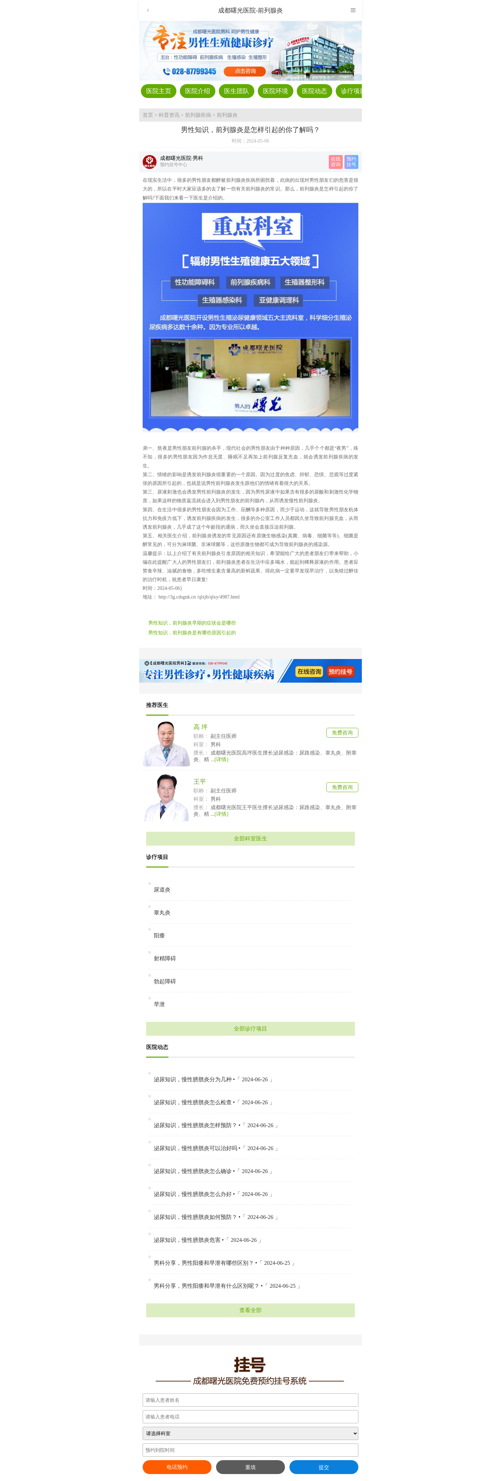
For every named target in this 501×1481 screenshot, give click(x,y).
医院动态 (314, 91)
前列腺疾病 (198, 115)
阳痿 (159, 935)
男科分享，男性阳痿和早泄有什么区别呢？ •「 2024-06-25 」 (228, 1286)
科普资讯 (169, 115)
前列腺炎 (227, 115)
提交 (324, 1467)
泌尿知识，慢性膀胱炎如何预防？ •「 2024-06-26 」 (217, 1217)
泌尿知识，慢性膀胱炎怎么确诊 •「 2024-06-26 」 (214, 1171)
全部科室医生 (250, 838)
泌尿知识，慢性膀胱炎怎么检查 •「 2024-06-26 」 (214, 1102)
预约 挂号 (351, 161)
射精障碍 (165, 958)
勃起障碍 (165, 981)
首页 (148, 115)
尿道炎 (162, 890)
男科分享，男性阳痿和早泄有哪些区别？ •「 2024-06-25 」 (225, 1263)
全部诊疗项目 (250, 1029)
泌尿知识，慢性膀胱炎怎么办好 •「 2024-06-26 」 (214, 1194)
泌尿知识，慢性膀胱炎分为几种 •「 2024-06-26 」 (214, 1079)
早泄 (159, 1004)
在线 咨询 (336, 161)
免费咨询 (342, 732)
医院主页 (158, 91)
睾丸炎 (162, 913)
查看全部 (250, 1310)
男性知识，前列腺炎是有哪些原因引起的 (192, 632)
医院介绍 (197, 91)
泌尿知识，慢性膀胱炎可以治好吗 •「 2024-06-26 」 (217, 1148)
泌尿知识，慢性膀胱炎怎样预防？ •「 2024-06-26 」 (217, 1125)
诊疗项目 (353, 91)
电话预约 (177, 1467)
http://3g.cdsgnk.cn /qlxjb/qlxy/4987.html (198, 597)
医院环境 (275, 91)
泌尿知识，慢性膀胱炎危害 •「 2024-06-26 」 (209, 1240)
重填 (250, 1467)
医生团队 (236, 91)
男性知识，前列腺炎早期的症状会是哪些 (192, 623)
